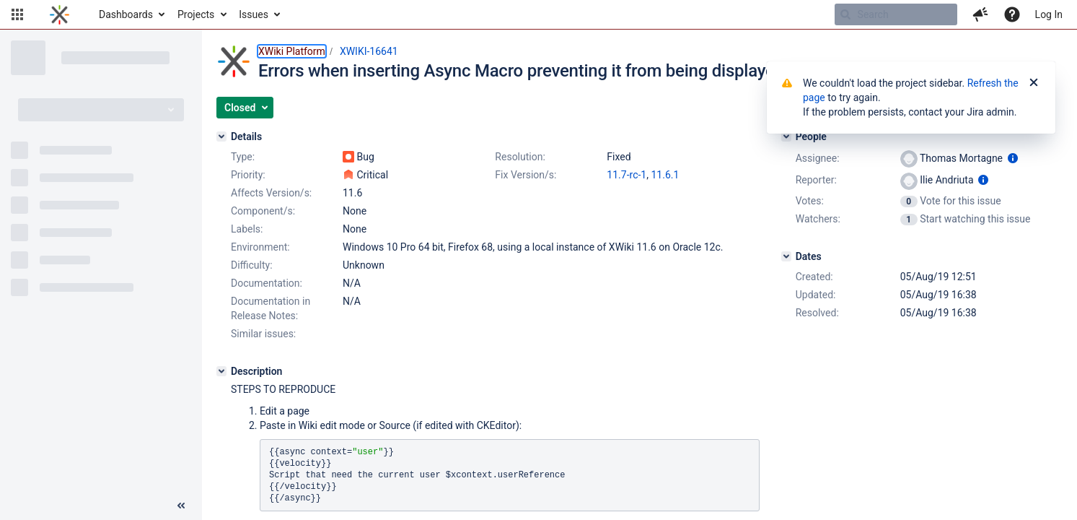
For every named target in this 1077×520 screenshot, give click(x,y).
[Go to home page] (59, 14)
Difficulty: (252, 265)
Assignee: (818, 158)
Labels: (247, 229)
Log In (1049, 14)
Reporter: (816, 180)
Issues (253, 14)
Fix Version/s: (525, 175)
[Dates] (786, 256)
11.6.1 (665, 175)
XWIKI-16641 (369, 51)
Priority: (248, 175)
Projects (195, 14)
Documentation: (266, 283)
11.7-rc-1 (626, 175)
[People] (786, 136)
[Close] (1034, 83)
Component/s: (263, 211)
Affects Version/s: (271, 193)
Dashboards (126, 14)
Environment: (260, 247)
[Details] (221, 136)
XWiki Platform (291, 51)
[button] (17, 14)
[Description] (221, 371)
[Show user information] (1013, 158)
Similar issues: (263, 333)
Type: (243, 156)
